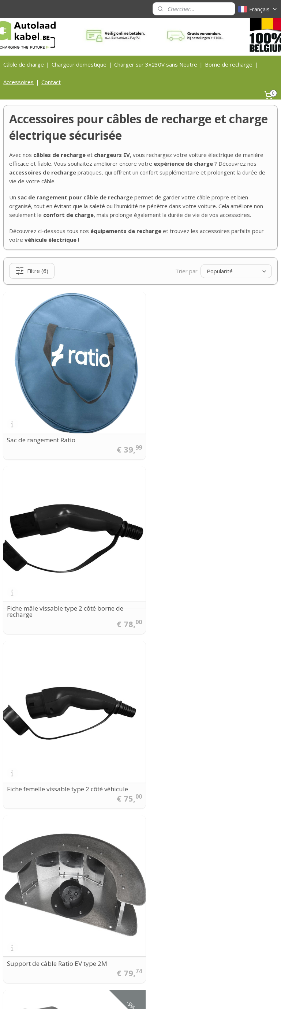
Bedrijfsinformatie (125, 915)
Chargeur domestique (79, 64)
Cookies (113, 931)
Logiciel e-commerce (156, 995)
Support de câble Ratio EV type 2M (197, 598)
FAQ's (111, 964)
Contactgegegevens (127, 907)
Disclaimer (116, 948)
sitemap (112, 995)
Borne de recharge (228, 64)
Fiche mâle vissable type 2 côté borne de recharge (205, 429)
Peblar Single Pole (173, 764)
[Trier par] (236, 271)
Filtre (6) (31, 271)
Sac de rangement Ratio (41, 432)
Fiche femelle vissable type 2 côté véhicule (67, 598)
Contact (51, 82)
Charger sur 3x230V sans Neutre (155, 64)
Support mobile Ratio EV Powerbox (57, 764)
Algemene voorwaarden (132, 923)
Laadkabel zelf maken (130, 956)
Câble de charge (23, 64)
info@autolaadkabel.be (51, 876)
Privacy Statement (125, 939)
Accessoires (18, 82)
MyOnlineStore (221, 995)
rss (128, 995)
